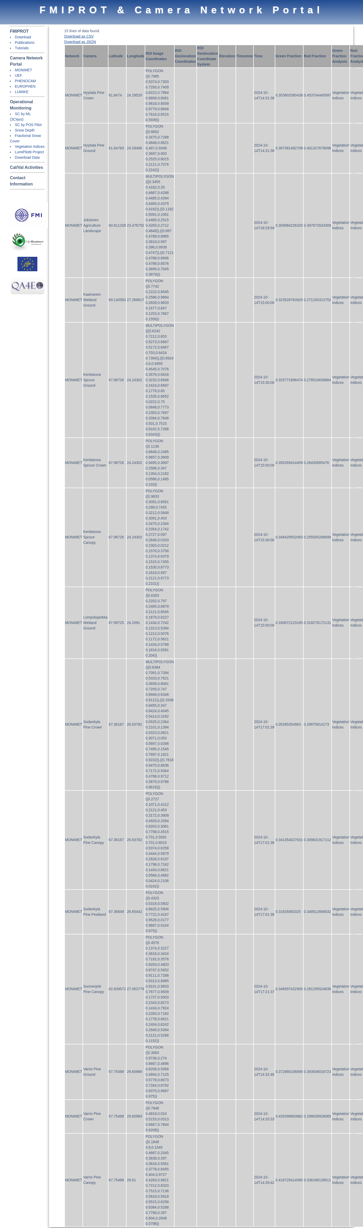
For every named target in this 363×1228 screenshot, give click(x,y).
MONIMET (23, 70)
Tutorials (22, 48)
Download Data (27, 157)
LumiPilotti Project (29, 152)
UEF (18, 75)
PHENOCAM (25, 81)
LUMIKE (21, 92)
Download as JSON (80, 42)
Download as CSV (79, 36)
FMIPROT (19, 31)
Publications (25, 42)
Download (23, 37)
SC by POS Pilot (28, 125)
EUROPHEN (25, 86)
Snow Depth (25, 130)
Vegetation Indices (29, 146)
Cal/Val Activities (26, 167)
